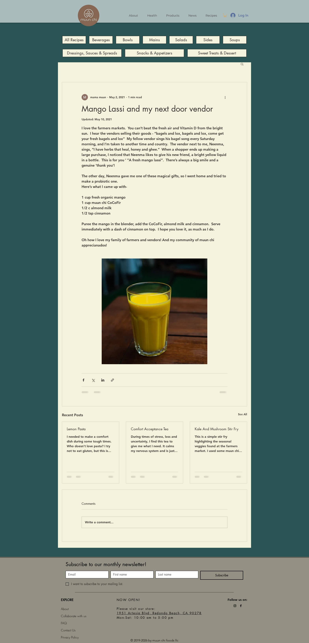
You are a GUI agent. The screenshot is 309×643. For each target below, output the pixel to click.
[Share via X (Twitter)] (93, 380)
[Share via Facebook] (83, 380)
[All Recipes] (74, 40)
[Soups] (235, 40)
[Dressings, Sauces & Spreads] (92, 53)
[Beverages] (101, 40)
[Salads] (181, 40)
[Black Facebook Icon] (241, 606)
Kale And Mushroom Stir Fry (216, 428)
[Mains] (154, 40)
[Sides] (208, 40)
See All (242, 414)
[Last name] (176, 574)
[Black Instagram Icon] (235, 606)
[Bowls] (128, 40)
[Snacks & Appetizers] (154, 53)
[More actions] (225, 97)
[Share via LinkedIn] (103, 380)
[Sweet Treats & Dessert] (217, 53)
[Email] (86, 574)
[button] (225, 15)
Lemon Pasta (76, 428)
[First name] (131, 574)
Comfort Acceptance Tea (149, 428)
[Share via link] (112, 380)
